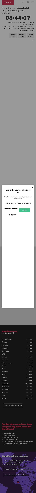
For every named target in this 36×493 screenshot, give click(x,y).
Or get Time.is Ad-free (10, 208)
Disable (24, 210)
